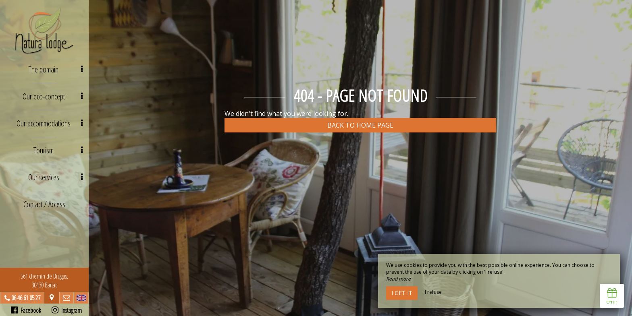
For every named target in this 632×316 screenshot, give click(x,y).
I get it (401, 293)
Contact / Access (44, 204)
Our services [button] (55, 177)
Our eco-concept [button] (53, 96)
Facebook (26, 310)
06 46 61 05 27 (25, 297)
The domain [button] (56, 69)
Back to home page (360, 125)
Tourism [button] (58, 150)
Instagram (67, 310)
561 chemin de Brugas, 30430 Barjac (44, 280)
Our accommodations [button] (50, 123)
